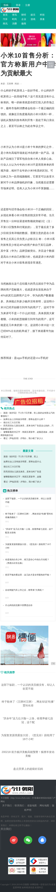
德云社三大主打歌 (11, 422)
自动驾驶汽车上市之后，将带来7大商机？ (24, 590)
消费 (14, 23)
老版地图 (32, 805)
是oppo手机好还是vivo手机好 (31, 357)
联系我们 (19, 805)
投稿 (6, 5)
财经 (23, 14)
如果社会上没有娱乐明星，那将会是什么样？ (24, 419)
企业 (23, 19)
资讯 (14, 14)
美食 (42, 19)
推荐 (7, 583)
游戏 (33, 19)
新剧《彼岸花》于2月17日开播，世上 (21, 456)
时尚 (14, 19)
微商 (23, 23)
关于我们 (7, 805)
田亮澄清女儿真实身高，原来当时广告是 (22, 472)
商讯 (5, 23)
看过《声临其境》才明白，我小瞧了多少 (22, 482)
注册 (27, 5)
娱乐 (33, 14)
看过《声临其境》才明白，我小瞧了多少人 (23, 438)
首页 (5, 14)
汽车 (5, 19)
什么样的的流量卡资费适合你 (18, 605)
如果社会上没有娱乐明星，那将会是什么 (22, 462)
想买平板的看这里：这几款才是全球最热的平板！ (28, 575)
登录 (18, 5)
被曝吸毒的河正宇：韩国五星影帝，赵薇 (22, 477)
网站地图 (44, 805)
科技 (42, 14)
